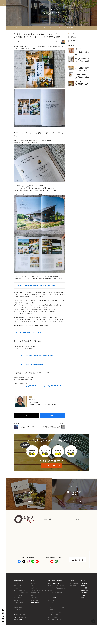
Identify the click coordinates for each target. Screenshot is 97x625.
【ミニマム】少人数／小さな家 (38, 590)
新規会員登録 (73, 585)
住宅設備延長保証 (54, 609)
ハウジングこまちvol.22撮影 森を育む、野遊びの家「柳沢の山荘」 (35, 285)
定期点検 (50, 602)
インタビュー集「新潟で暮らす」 (56, 592)
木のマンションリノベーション (21, 617)
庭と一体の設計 (19, 595)
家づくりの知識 (17, 597)
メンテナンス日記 (52, 617)
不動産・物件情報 (35, 602)
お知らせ (83, 580)
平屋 (32, 595)
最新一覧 (33, 583)
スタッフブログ (84, 583)
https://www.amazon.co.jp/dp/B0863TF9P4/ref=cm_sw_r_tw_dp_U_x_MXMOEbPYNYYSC (38, 386)
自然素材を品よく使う (20, 590)
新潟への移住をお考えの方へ (55, 580)
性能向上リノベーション (19, 614)
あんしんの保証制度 (18, 605)
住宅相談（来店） (85, 590)
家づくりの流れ (17, 600)
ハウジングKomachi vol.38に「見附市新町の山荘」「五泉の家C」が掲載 (82, 69)
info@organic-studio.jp (80, 519)
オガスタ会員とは (74, 583)
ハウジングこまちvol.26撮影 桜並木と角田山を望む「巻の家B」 (35, 355)
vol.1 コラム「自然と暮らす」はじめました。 (29, 332)
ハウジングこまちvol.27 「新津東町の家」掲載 (29, 364)
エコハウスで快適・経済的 (21, 592)
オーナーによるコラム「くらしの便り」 (57, 585)
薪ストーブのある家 (36, 600)
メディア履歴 (73, 40)
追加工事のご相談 (54, 614)
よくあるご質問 (17, 609)
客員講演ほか (73, 37)
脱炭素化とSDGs (18, 607)
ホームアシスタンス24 (55, 612)
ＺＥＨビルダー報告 (18, 602)
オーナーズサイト (52, 600)
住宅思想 (16, 583)
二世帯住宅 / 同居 (35, 592)
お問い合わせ (84, 592)
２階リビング (34, 585)
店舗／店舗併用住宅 (36, 597)
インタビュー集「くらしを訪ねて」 (56, 588)
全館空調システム (18, 619)
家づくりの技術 (17, 585)
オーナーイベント (52, 622)
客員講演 (83, 585)
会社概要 (83, 595)
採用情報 (83, 597)
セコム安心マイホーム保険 (54, 619)
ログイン (72, 588)
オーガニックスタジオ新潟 (19, 27)
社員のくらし (51, 590)
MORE (29, 502)
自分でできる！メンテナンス (57, 607)
